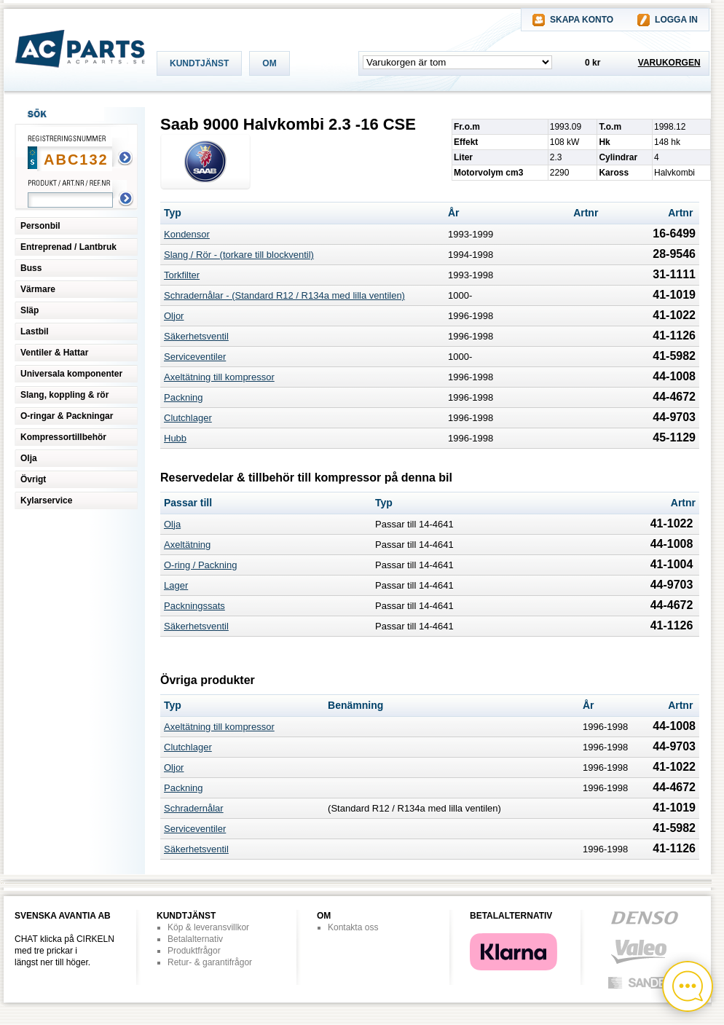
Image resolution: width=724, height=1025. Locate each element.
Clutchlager (188, 417)
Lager (176, 585)
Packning (183, 397)
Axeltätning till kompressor (219, 377)
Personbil (40, 226)
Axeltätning (187, 544)
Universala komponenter (71, 374)
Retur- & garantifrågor (210, 962)
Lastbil (34, 331)
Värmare (37, 289)
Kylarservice (46, 500)
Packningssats (194, 605)
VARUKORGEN (669, 63)
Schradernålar (194, 808)
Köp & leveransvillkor (208, 927)
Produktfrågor (194, 951)
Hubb (175, 438)
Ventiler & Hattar (54, 352)
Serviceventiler (195, 356)
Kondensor (187, 234)
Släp (29, 310)
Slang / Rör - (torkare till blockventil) (239, 254)
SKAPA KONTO (581, 20)
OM (269, 63)
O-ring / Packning (200, 564)
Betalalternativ (195, 939)
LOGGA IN (676, 20)
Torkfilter (182, 275)
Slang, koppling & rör (64, 395)
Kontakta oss (353, 927)
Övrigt (33, 479)
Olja (28, 458)
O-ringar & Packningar (66, 416)
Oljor (174, 315)
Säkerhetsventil (196, 336)
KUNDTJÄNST (199, 63)
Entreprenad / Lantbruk (68, 247)
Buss (31, 268)
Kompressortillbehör (63, 437)
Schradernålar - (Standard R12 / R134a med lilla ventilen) (284, 295)
